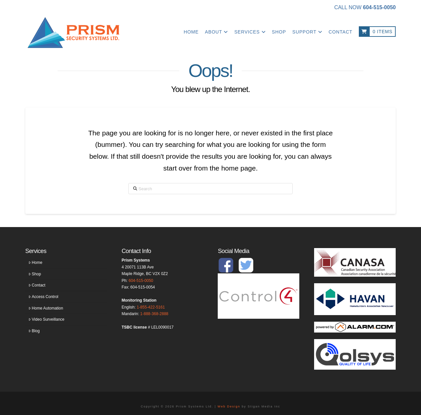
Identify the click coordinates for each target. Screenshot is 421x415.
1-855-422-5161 (151, 307)
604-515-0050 (141, 280)
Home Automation (46, 308)
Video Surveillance (46, 319)
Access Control (43, 296)
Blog (34, 331)
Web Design (229, 406)
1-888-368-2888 (154, 313)
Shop (35, 274)
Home (35, 262)
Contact (37, 285)
